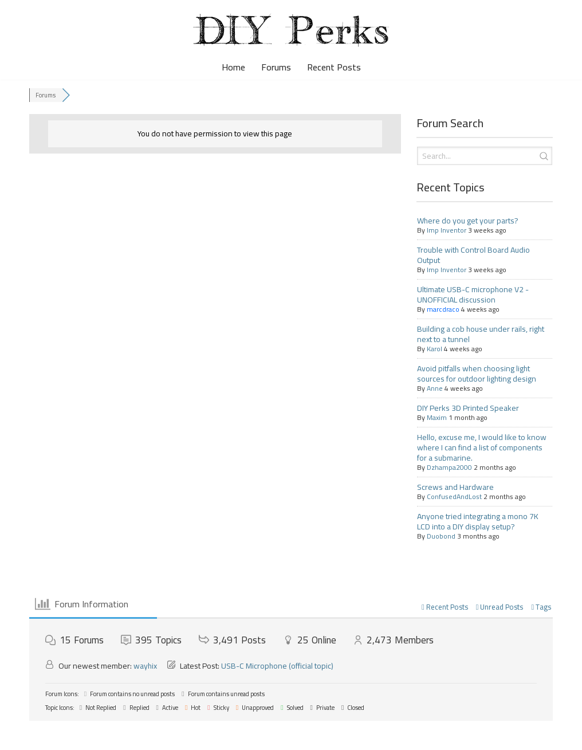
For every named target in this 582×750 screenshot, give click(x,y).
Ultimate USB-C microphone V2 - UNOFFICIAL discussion (473, 294)
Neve (19, 735)
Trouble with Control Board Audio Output (473, 255)
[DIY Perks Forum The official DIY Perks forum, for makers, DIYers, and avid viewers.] (291, 30)
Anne (435, 388)
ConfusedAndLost (454, 496)
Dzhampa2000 (449, 467)
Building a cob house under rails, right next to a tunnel (480, 334)
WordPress (104, 735)
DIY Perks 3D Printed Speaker (468, 407)
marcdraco (443, 309)
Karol (434, 348)
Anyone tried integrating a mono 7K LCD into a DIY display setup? (477, 521)
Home (233, 67)
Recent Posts (334, 67)
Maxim (437, 417)
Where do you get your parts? (467, 220)
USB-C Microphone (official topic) (277, 665)
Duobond (441, 536)
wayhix (145, 665)
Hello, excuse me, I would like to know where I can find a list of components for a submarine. (481, 447)
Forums (276, 67)
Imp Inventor (446, 230)
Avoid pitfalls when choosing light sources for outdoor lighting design (476, 373)
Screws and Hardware (455, 487)
